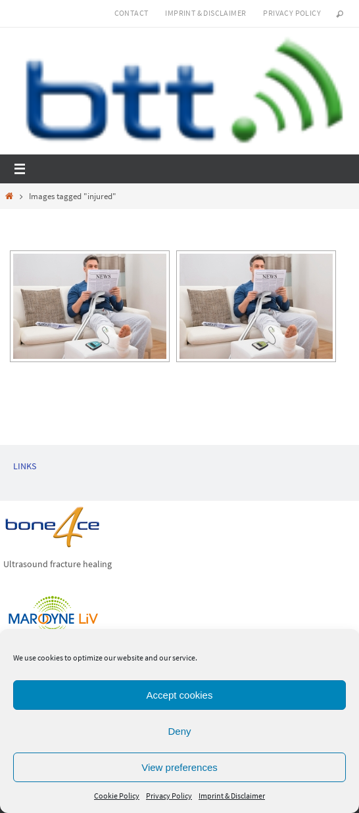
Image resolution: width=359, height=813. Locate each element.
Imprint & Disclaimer (232, 796)
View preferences (179, 767)
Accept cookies (180, 695)
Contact (131, 13)
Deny (179, 731)
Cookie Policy (116, 796)
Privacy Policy (169, 796)
